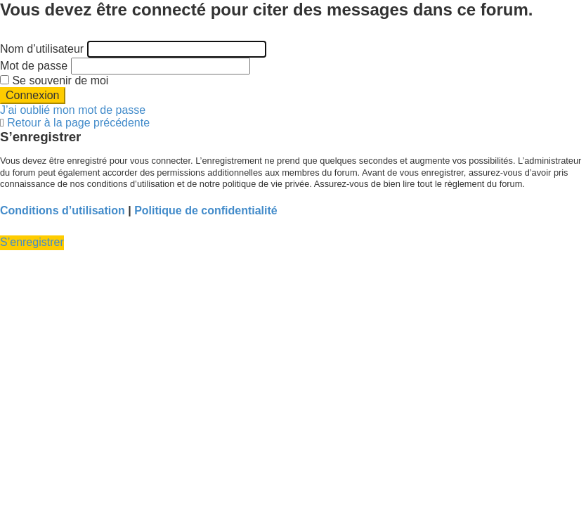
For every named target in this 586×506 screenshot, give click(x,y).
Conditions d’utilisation (62, 210)
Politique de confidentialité (206, 210)
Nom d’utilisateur (42, 49)
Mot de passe (33, 66)
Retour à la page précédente (78, 123)
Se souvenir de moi (54, 80)
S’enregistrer (32, 242)
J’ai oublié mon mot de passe (72, 110)
